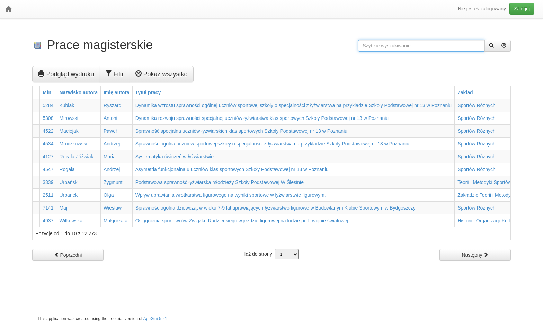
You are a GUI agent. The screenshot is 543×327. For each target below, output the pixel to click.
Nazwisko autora (78, 92)
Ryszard (112, 105)
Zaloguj (522, 8)
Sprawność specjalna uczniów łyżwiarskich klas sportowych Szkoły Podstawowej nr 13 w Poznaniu (241, 131)
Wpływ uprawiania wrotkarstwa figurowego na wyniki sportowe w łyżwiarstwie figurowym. (230, 195)
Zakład (465, 92)
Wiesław (113, 208)
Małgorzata (115, 220)
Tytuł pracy (148, 92)
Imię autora (117, 92)
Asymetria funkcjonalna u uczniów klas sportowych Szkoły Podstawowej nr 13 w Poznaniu (232, 169)
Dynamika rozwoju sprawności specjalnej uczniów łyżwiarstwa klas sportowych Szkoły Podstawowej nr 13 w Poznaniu (262, 118)
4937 (48, 220)
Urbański (68, 182)
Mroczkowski (73, 144)
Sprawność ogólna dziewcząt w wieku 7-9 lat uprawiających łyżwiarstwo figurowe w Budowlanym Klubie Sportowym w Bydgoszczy (275, 208)
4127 (48, 156)
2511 (48, 195)
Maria (110, 156)
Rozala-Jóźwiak (76, 156)
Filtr (115, 74)
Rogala (66, 169)
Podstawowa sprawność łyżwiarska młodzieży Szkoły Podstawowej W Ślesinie (219, 182)
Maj (63, 208)
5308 (48, 118)
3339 (48, 182)
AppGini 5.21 (155, 318)
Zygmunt (113, 182)
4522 (48, 131)
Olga (109, 195)
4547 (48, 169)
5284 (48, 105)
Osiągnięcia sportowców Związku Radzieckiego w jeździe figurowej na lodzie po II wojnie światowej (241, 220)
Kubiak (66, 105)
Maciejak (68, 131)
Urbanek (68, 195)
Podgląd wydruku (66, 74)
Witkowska (70, 220)
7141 (48, 208)
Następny (475, 255)
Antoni (110, 118)
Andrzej (112, 144)
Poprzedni (68, 255)
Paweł (110, 131)
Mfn (47, 92)
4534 (48, 144)
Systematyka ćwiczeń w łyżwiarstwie (174, 156)
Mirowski (68, 118)
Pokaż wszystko (161, 74)
